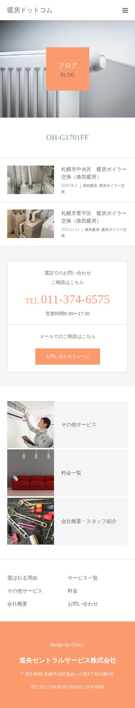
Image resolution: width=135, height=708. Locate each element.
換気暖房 (90, 186)
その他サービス (24, 591)
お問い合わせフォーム (67, 356)
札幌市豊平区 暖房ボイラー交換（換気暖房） (94, 217)
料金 (73, 591)
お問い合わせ (83, 604)
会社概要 (17, 604)
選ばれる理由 (22, 578)
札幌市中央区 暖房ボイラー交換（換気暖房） (94, 173)
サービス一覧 (83, 578)
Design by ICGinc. (67, 644)
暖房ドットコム (30, 10)
